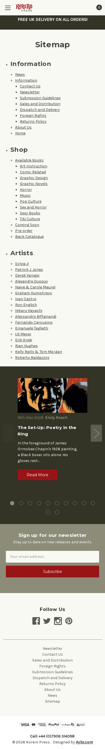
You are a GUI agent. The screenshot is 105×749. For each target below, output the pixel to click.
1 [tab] (12, 503)
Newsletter (30, 92)
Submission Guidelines (40, 98)
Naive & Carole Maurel (35, 287)
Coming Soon (27, 224)
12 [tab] (57, 512)
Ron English (26, 304)
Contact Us (30, 86)
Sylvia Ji (22, 263)
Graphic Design (34, 178)
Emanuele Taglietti (31, 328)
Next (96, 433)
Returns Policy (33, 121)
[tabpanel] (52, 431)
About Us (23, 127)
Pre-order (23, 230)
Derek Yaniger (27, 275)
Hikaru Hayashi (28, 310)
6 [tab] (57, 503)
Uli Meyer (23, 334)
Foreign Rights (33, 115)
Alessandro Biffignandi (35, 316)
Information (26, 80)
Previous (8, 433)
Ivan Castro (25, 299)
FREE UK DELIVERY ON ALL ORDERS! (52, 19)
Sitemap (52, 701)
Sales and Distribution (40, 103)
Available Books (29, 160)
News (20, 74)
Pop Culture (30, 201)
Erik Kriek (23, 340)
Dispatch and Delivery (40, 109)
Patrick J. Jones (29, 269)
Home (20, 133)
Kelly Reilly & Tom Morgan (38, 351)
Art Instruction (33, 166)
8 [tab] (75, 503)
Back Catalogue (29, 236)
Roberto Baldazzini (32, 357)
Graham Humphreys (33, 293)
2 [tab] (21, 503)
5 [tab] (48, 503)
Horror (26, 189)
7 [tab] (66, 503)
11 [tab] (48, 512)
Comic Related (33, 172)
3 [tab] (30, 503)
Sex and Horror (33, 207)
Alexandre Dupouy (31, 281)
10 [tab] (93, 503)
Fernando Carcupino (34, 322)
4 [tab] (39, 503)
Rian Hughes (26, 345)
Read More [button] (37, 474)
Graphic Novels (34, 183)
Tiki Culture (30, 219)
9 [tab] (84, 503)
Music (25, 195)
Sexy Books (30, 213)
